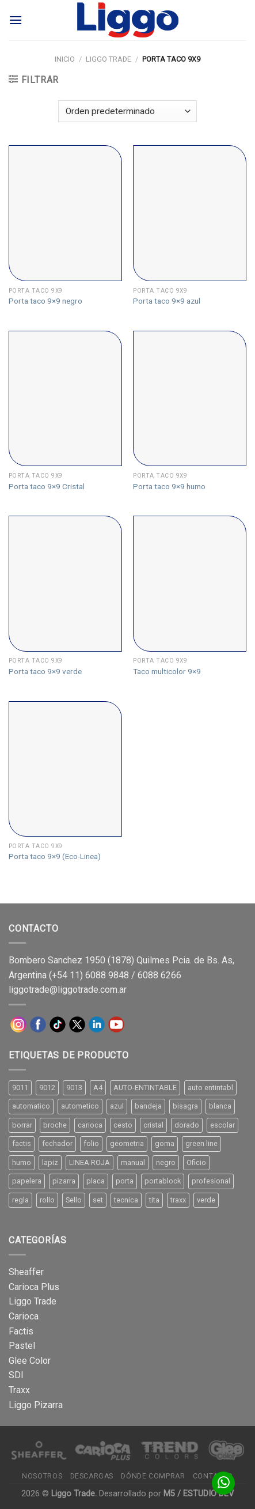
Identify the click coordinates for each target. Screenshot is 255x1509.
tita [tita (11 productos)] (154, 1200)
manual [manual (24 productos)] (133, 1162)
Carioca (24, 1316)
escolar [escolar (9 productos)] (222, 1125)
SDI (16, 1375)
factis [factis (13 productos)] (21, 1143)
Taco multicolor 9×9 (167, 671)
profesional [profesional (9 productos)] (211, 1181)
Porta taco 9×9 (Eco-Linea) (55, 856)
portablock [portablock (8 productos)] (162, 1181)
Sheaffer (26, 1271)
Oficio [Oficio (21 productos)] (196, 1162)
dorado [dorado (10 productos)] (186, 1125)
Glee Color (30, 1360)
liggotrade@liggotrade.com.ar (68, 989)
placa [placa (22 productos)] (95, 1181)
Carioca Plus (34, 1286)
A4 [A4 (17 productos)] (97, 1087)
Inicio (65, 59)
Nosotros (42, 1476)
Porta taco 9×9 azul (166, 300)
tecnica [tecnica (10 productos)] (126, 1200)
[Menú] (15, 20)
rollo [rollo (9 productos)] (47, 1200)
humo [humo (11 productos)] (21, 1162)
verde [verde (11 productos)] (206, 1200)
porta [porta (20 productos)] (125, 1181)
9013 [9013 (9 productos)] (74, 1087)
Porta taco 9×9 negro (45, 300)
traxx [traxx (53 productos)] (178, 1200)
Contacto (213, 1476)
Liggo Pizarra (36, 1405)
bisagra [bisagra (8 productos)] (185, 1106)
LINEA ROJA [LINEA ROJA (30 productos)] (89, 1162)
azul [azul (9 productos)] (117, 1106)
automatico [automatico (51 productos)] (31, 1106)
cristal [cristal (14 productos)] (153, 1125)
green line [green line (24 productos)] (201, 1143)
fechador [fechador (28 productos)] (57, 1143)
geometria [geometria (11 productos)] (127, 1143)
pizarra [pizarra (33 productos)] (63, 1181)
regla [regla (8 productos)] (20, 1200)
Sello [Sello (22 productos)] (74, 1200)
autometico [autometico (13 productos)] (80, 1106)
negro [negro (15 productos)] (166, 1162)
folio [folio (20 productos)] (91, 1143)
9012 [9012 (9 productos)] (47, 1087)
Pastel (22, 1345)
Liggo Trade (108, 59)
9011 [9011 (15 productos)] (20, 1087)
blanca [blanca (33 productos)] (220, 1106)
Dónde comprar (153, 1476)
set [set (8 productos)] (98, 1200)
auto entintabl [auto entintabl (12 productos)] (210, 1087)
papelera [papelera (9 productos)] (26, 1181)
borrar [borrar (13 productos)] (22, 1125)
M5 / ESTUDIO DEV (198, 1494)
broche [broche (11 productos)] (55, 1125)
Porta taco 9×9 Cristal (47, 486)
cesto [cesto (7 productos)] (122, 1125)
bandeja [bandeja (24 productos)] (148, 1106)
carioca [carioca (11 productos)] (90, 1125)
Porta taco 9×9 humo (169, 486)
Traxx (19, 1390)
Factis (21, 1331)
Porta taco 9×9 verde (45, 671)
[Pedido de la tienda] (127, 111)
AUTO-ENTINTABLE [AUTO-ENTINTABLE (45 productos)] (145, 1087)
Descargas (92, 1476)
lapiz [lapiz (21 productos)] (50, 1162)
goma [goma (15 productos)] (164, 1143)
